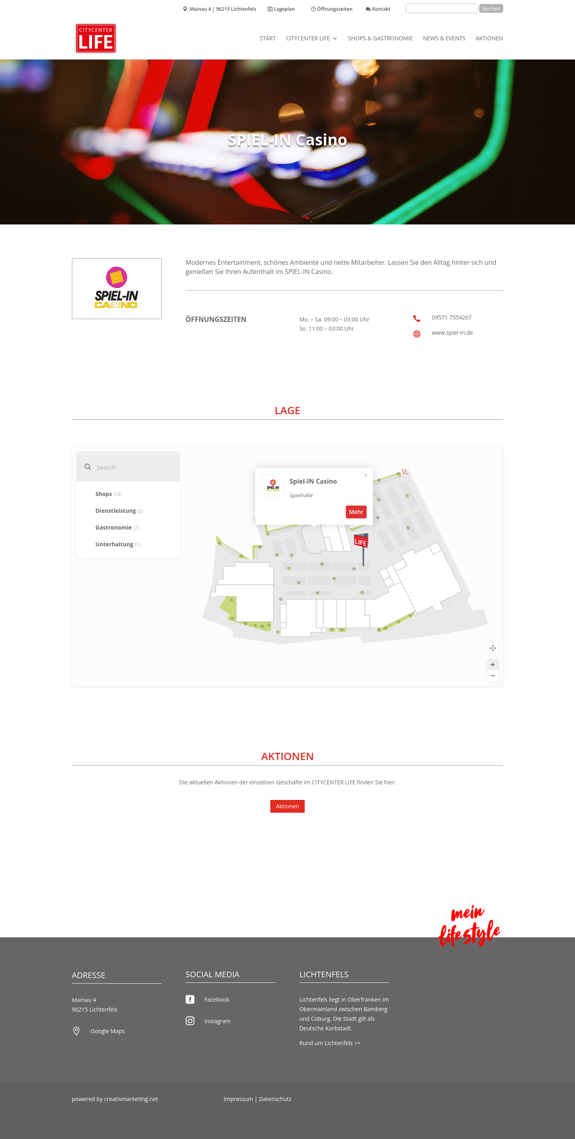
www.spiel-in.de (452, 332)
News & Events (444, 39)
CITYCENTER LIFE (308, 39)
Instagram (217, 1021)
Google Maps (108, 1031)
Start (268, 39)
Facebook (216, 999)
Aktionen (489, 39)
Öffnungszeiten (335, 9)
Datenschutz (275, 1099)
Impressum (238, 1099)
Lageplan (284, 9)
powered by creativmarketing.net (115, 1099)
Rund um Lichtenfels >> (330, 1043)
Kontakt (381, 9)
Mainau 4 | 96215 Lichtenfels (223, 9)
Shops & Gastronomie (380, 39)
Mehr (383, 572)
